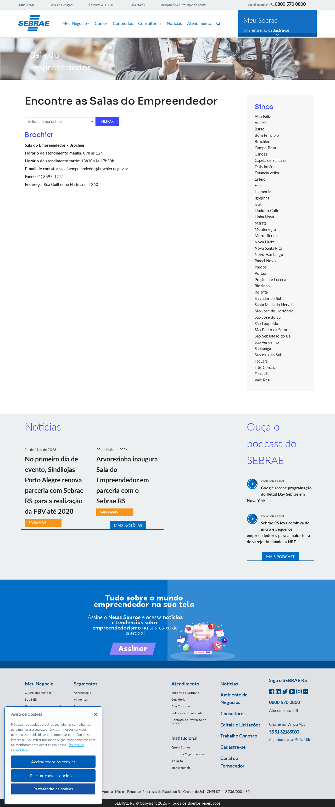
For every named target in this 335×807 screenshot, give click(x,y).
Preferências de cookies (53, 789)
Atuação (177, 761)
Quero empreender (38, 693)
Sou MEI (31, 699)
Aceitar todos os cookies (53, 761)
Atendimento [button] (185, 683)
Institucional (26, 5)
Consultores (137, 5)
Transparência (181, 768)
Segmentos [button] (85, 683)
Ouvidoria (178, 699)
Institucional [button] (184, 738)
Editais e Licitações (61, 5)
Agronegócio (82, 693)
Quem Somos (180, 747)
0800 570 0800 (290, 4)
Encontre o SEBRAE (101, 5)
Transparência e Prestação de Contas (183, 5)
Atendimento (199, 23)
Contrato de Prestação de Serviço (188, 721)
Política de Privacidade (187, 713)
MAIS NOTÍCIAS (128, 525)
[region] (53, 755)
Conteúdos (123, 23)
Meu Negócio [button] (39, 683)
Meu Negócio (76, 23)
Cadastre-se (233, 747)
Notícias (174, 23)
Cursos (101, 23)
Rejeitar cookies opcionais (53, 775)
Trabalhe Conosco (238, 736)
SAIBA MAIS (109, 512)
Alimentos (81, 699)
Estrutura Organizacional (188, 754)
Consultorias (149, 23)
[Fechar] (95, 714)
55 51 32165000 (284, 732)
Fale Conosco (180, 706)
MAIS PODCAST (280, 556)
